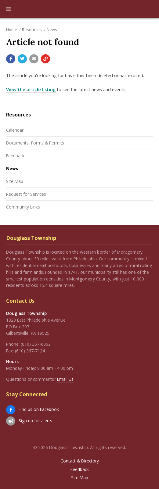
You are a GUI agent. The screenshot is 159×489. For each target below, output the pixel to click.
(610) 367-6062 (36, 344)
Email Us (65, 379)
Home (11, 29)
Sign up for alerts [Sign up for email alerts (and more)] (35, 420)
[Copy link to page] (45, 58)
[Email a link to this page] (33, 58)
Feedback (15, 156)
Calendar (14, 130)
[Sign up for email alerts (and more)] (10, 421)
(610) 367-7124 (30, 351)
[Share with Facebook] (10, 58)
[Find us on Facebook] (10, 409)
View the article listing (31, 89)
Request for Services (26, 194)
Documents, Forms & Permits (35, 143)
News (52, 29)
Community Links (23, 207)
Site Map (14, 181)
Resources (32, 29)
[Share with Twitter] (22, 58)
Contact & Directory (79, 461)
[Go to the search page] (149, 9)
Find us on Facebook (39, 409)
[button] (8, 9)
